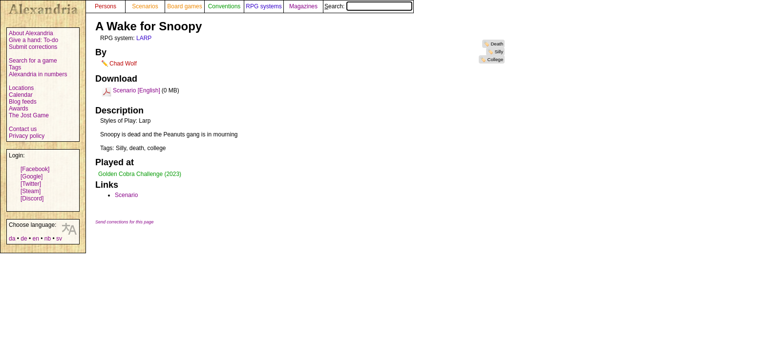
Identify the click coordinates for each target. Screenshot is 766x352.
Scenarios (145, 6)
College (495, 59)
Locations (21, 88)
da (12, 238)
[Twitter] (31, 183)
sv (59, 238)
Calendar (21, 94)
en (35, 238)
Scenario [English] (136, 90)
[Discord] (32, 198)
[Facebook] (35, 169)
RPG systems (263, 6)
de (24, 238)
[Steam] (31, 191)
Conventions (224, 6)
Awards (18, 108)
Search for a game (33, 60)
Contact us (23, 129)
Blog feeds (23, 101)
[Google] (32, 176)
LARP (143, 38)
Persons (105, 6)
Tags (15, 67)
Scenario (126, 195)
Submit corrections (33, 47)
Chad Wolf (123, 63)
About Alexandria (31, 33)
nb (47, 238)
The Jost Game (29, 115)
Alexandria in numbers (38, 74)
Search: (368, 6)
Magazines (303, 6)
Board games (184, 6)
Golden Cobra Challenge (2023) (139, 174)
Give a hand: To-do (33, 40)
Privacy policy (26, 135)
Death (496, 43)
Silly (498, 51)
